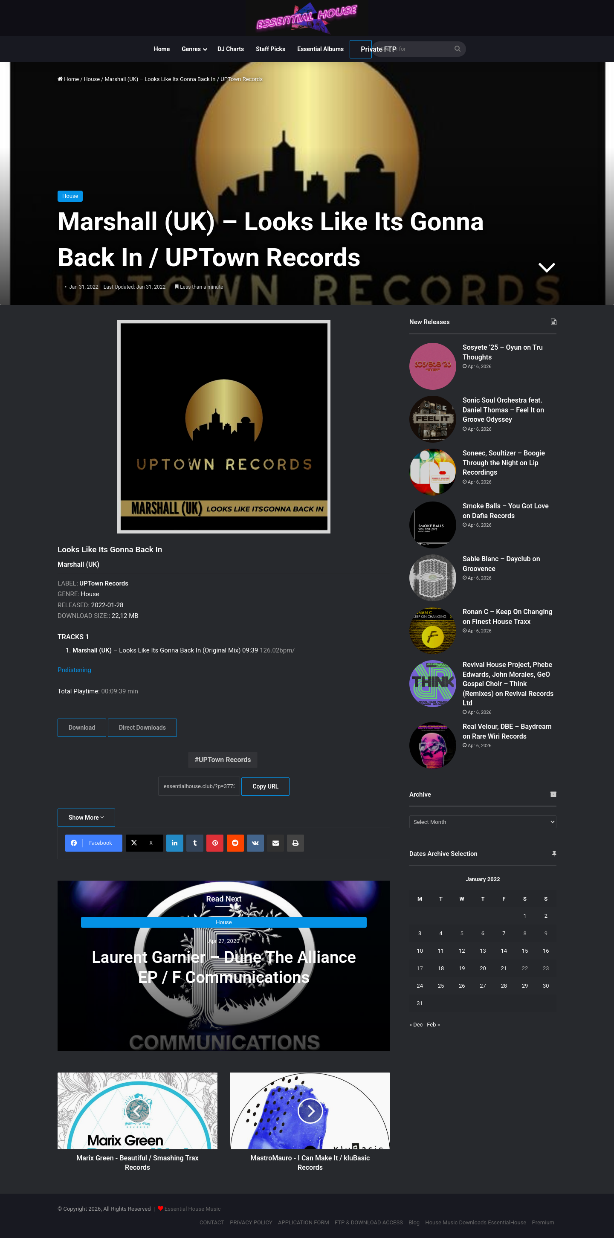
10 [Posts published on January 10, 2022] (420, 951)
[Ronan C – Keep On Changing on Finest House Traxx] (432, 630)
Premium (543, 1222)
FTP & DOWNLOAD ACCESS (369, 1222)
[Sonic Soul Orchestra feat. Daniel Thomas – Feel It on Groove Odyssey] (432, 419)
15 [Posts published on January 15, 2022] (525, 951)
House (92, 79)
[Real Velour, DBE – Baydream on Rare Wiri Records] (432, 745)
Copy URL (265, 786)
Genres (191, 49)
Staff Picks (270, 49)
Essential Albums (320, 49)
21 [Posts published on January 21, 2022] (504, 968)
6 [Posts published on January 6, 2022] (482, 933)
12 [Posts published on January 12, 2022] (462, 951)
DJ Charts (230, 49)
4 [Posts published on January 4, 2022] (440, 933)
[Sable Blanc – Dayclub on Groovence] (432, 577)
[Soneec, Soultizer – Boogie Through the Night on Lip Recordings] (432, 472)
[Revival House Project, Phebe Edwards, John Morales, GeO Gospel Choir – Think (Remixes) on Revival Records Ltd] (432, 683)
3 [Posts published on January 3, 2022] (419, 933)
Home (162, 49)
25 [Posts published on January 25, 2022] (441, 986)
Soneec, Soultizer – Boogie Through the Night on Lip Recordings (504, 462)
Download (82, 727)
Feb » (433, 1024)
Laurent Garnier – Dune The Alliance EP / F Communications (223, 967)
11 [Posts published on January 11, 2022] (441, 951)
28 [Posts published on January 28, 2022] (504, 986)
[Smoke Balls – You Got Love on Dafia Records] (432, 525)
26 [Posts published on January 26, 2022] (462, 986)
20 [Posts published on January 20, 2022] (483, 968)
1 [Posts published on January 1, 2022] (524, 916)
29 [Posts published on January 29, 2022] (525, 986)
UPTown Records (225, 760)
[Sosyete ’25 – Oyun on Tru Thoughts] (432, 366)
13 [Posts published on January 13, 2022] (483, 951)
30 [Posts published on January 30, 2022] (546, 986)
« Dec (416, 1024)
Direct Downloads (142, 727)
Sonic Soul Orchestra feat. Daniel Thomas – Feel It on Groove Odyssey (503, 409)
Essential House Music (193, 1209)
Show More (86, 817)
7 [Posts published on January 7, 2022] (503, 933)
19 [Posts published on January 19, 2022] (462, 968)
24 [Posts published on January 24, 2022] (420, 986)
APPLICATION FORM (303, 1222)
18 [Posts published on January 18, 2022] (441, 968)
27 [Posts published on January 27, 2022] (483, 986)
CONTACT (212, 1222)
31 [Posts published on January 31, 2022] (420, 1003)
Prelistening (74, 670)
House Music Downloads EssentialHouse (475, 1222)
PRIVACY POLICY (251, 1222)
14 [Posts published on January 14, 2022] (504, 951)
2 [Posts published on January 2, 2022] (545, 916)
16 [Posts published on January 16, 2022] (546, 951)
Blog (414, 1222)
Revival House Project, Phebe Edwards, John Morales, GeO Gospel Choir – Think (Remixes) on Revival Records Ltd (508, 684)
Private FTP (366, 49)
